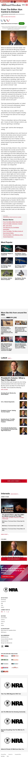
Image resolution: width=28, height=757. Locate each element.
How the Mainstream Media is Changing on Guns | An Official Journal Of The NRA (20, 346)
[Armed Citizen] (8, 519)
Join (10, 1)
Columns (6, 16)
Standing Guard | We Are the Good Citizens (8, 393)
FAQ (2, 588)
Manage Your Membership (6, 627)
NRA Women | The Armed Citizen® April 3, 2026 (12, 510)
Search (2, 592)
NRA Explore (3, 617)
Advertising (3, 584)
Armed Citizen (5, 481)
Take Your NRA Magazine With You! (11, 678)
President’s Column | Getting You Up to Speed (8, 404)
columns (19, 217)
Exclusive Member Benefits (6, 623)
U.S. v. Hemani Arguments (7, 398)
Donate (17, 1)
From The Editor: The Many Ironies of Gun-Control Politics (13, 232)
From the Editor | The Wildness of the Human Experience (13, 236)
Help (2, 590)
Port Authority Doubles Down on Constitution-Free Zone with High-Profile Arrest (9, 417)
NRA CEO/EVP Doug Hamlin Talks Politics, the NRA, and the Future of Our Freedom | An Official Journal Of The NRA (6, 347)
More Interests (14, 478)
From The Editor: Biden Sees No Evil (12, 222)
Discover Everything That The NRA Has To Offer (12, 715)
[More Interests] (18, 478)
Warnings (3, 741)
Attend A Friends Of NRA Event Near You (12, 734)
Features (3, 606)
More (9, 358)
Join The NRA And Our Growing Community (13, 696)
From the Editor (11, 16)
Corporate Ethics (18, 739)
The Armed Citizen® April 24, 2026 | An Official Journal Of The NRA (13, 500)
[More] (11, 358)
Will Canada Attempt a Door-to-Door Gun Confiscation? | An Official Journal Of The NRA (21, 330)
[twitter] (5, 20)
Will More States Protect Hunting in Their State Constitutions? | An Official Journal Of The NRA (7, 331)
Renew (13, 1)
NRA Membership (4, 622)
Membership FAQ (4, 625)
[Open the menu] (26, 4)
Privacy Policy (3, 739)
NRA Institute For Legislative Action (8, 615)
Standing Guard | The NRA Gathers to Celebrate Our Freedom (8, 411)
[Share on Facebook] (2, 20)
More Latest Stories (17, 465)
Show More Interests (17, 543)
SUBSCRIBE (7, 561)
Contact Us (3, 586)
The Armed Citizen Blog (14, 502)
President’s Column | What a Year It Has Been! (13, 379)
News (2, 16)
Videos (2, 610)
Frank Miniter (6, 217)
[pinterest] (8, 20)
